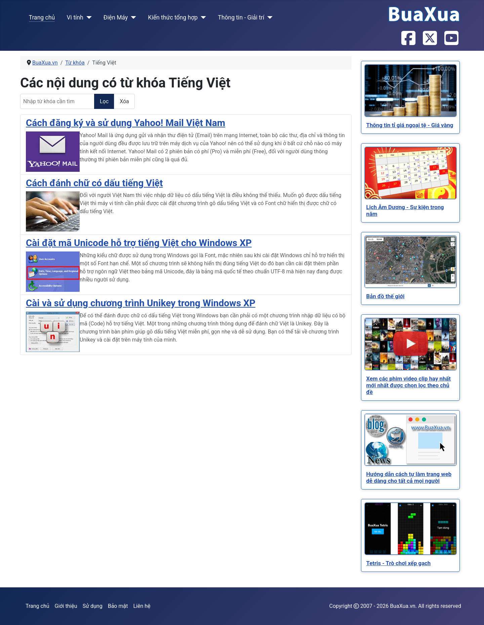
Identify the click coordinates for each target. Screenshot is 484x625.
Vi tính (75, 17)
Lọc (104, 101)
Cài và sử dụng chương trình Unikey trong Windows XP (140, 303)
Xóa (124, 101)
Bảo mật (118, 606)
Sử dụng (93, 606)
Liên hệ (141, 606)
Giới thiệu (66, 606)
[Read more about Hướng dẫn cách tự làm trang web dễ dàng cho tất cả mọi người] (410, 439)
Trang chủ (42, 17)
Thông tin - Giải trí (241, 17)
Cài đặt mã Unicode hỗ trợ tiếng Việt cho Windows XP (139, 242)
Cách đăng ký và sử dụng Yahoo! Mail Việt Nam (125, 122)
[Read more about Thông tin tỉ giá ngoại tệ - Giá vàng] (410, 90)
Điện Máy (116, 17)
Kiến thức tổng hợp (173, 17)
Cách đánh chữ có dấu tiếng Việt (94, 183)
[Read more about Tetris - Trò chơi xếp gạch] (410, 528)
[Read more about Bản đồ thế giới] (410, 261)
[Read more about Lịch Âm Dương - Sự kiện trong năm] (410, 173)
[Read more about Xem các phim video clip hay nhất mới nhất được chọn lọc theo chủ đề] (410, 344)
